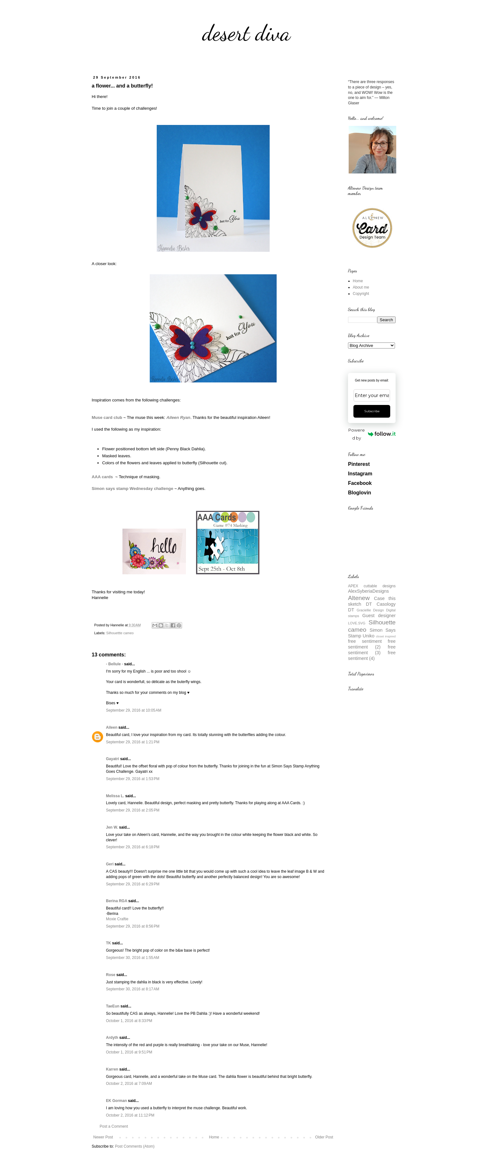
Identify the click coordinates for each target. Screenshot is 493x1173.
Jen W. (112, 827)
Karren (112, 1069)
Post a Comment (114, 1126)
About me (361, 287)
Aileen (111, 727)
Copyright (361, 293)
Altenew (359, 598)
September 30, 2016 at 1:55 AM (132, 957)
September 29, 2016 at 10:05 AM (133, 710)
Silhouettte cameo (120, 633)
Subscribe (372, 411)
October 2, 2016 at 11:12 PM (130, 1115)
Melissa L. (115, 796)
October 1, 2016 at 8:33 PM (129, 1021)
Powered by (372, 433)
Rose (110, 975)
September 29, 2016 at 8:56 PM (132, 926)
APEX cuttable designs (372, 586)
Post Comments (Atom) (134, 1146)
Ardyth (112, 1037)
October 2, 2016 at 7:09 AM (129, 1083)
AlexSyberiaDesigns (368, 591)
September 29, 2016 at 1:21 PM (132, 742)
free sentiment (365, 641)
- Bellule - (114, 664)
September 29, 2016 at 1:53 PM (132, 779)
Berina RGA (116, 901)
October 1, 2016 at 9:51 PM (129, 1052)
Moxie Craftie (117, 919)
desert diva (246, 33)
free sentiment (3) (372, 649)
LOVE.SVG (356, 623)
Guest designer (379, 615)
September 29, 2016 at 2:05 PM (132, 810)
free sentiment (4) (372, 655)
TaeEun (112, 1006)
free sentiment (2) (372, 644)
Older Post (324, 1137)
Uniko (368, 635)
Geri (110, 864)
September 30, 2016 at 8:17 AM (132, 989)
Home (214, 1137)
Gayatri (112, 759)
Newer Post (103, 1137)
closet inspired (386, 636)
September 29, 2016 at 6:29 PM (132, 884)
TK (108, 943)
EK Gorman (116, 1100)
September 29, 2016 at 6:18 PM (132, 847)
